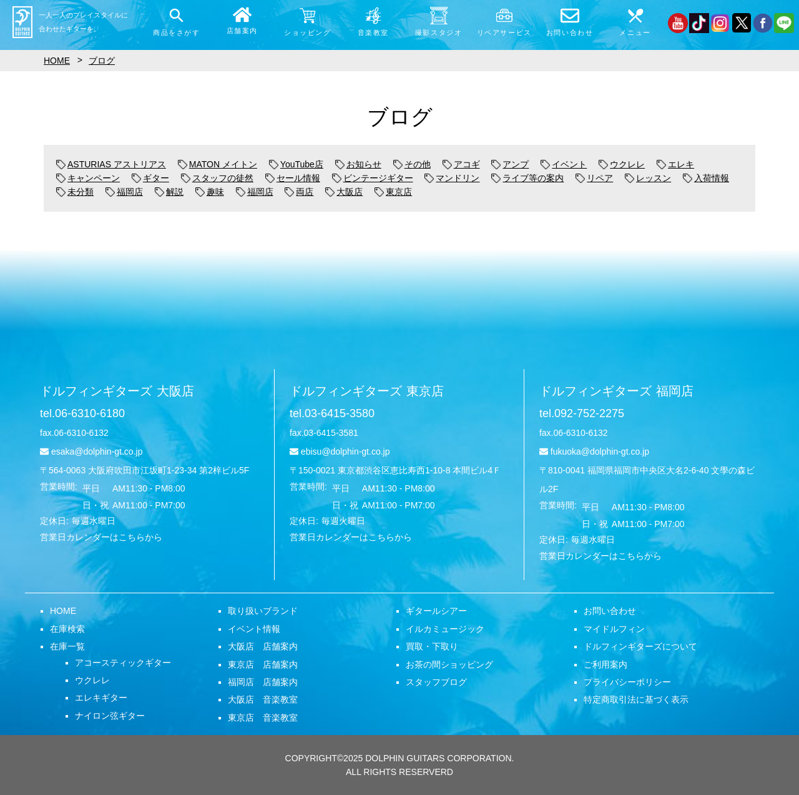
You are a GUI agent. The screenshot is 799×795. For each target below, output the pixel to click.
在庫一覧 (67, 646)
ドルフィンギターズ (117, 391)
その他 (412, 164)
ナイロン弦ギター (110, 716)
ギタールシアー (436, 611)
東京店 (393, 192)
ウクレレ (622, 164)
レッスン (648, 178)
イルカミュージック (445, 629)
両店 (299, 192)
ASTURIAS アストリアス (111, 164)
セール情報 (292, 178)
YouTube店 (296, 164)
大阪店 (344, 192)
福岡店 (124, 192)
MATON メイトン (217, 164)
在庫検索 (67, 629)
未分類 (75, 192)
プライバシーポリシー (627, 682)
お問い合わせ (610, 611)
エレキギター (101, 698)
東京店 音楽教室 (263, 718)
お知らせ (358, 164)
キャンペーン (88, 178)
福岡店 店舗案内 (263, 682)
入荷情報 (706, 178)
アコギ (461, 164)
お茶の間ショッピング (449, 664)
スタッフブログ (436, 682)
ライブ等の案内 (527, 178)
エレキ (675, 164)
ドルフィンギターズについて (640, 646)
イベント (564, 164)
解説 (169, 192)
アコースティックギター (123, 663)
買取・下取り (432, 646)
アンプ (510, 164)
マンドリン (451, 178)
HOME (63, 611)
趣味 (209, 192)
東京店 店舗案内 (263, 664)
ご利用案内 (605, 664)
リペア (594, 178)
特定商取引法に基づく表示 (636, 699)
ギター (150, 178)
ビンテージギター (372, 178)
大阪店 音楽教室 (263, 699)
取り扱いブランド (263, 611)
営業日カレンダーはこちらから (101, 537)
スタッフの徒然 (217, 178)
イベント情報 (254, 629)
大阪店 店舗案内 (263, 646)
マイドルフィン (614, 629)
